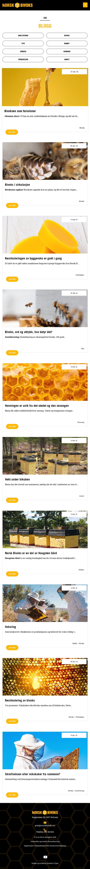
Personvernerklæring (58, 846)
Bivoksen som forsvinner (20, 111)
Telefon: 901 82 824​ (45, 831)
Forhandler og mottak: (39, 841)
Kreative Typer (52, 863)
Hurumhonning (53, 841)
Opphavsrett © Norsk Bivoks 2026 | (37, 846)
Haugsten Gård (50, 837)
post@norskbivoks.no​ (45, 825)
